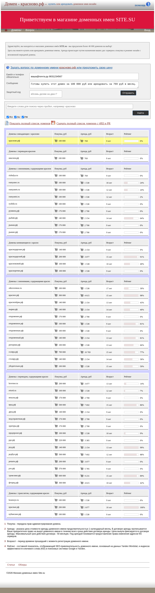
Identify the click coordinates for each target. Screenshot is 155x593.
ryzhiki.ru (13, 204)
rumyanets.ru (14, 189)
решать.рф (13, 461)
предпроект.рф (15, 433)
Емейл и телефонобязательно (15, 75)
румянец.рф (14, 211)
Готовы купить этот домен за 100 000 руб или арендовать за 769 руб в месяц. (84, 85)
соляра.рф (13, 352)
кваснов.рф (14, 158)
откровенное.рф (16, 323)
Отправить (128, 93)
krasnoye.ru (14, 500)
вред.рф (12, 404)
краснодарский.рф (17, 256)
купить (52, 4)
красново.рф (14, 140)
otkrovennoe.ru (15, 288)
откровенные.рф (16, 330)
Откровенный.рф (16, 337)
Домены (16, 30)
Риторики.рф (14, 345)
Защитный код (13, 92)
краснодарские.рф (17, 249)
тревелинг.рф (15, 475)
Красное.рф (14, 295)
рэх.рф (12, 468)
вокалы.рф (13, 397)
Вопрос (29, 30)
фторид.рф (13, 482)
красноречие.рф (16, 270)
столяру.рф (13, 359)
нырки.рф (13, 309)
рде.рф (12, 440)
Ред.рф (12, 447)
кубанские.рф (15, 514)
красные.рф (14, 507)
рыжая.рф (13, 225)
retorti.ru (12, 390)
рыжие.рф (13, 232)
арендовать (67, 4)
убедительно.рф (16, 366)
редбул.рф (13, 454)
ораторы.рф (14, 426)
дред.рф (12, 412)
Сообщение (12, 83)
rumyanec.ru (14, 182)
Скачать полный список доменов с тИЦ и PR (81, 123)
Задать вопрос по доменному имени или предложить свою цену (59, 67)
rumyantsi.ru (14, 196)
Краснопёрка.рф (16, 302)
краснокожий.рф (16, 263)
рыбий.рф (13, 218)
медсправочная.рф (17, 419)
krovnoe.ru (13, 383)
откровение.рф (15, 316)
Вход (147, 30)
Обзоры (22, 564)
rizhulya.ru (13, 175)
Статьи (11, 564)
